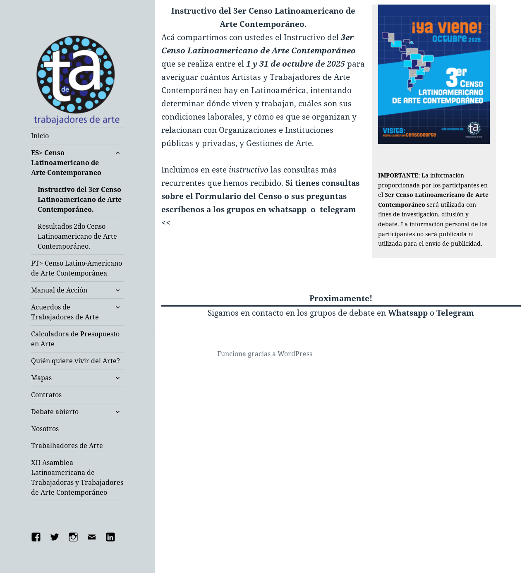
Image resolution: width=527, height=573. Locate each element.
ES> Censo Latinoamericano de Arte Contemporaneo (66, 162)
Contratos (46, 394)
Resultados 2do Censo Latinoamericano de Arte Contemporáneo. (77, 236)
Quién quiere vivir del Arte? (75, 360)
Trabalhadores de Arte (67, 445)
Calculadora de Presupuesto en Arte (75, 338)
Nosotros (45, 428)
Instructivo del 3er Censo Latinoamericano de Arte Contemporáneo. (80, 199)
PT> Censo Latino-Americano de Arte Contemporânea (76, 268)
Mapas (41, 377)
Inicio (40, 135)
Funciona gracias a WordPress (264, 353)
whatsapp (287, 209)
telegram (338, 209)
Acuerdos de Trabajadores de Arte (65, 311)
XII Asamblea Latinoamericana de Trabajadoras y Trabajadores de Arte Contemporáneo (77, 477)
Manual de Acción (59, 290)
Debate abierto (55, 411)
